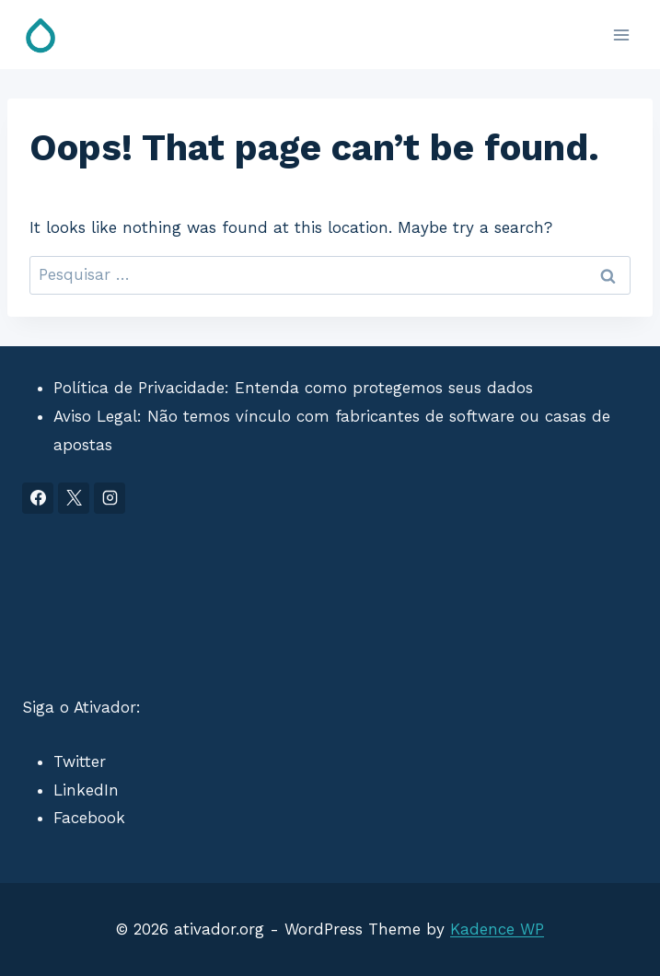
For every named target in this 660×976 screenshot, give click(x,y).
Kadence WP (497, 929)
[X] (73, 498)
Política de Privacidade (139, 387)
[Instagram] (109, 498)
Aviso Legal (95, 416)
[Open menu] (621, 34)
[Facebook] (37, 498)
